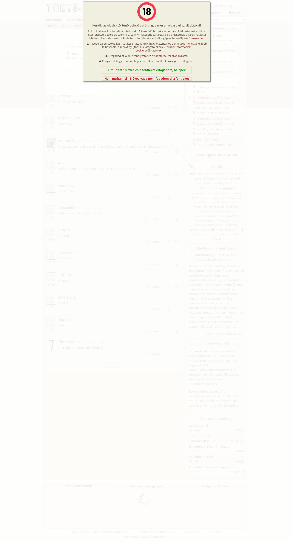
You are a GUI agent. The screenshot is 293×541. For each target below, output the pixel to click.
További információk (178, 47)
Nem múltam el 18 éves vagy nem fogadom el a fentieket (146, 78)
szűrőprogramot (193, 38)
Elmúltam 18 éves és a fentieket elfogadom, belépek (147, 70)
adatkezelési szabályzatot (171, 56)
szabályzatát (140, 56)
